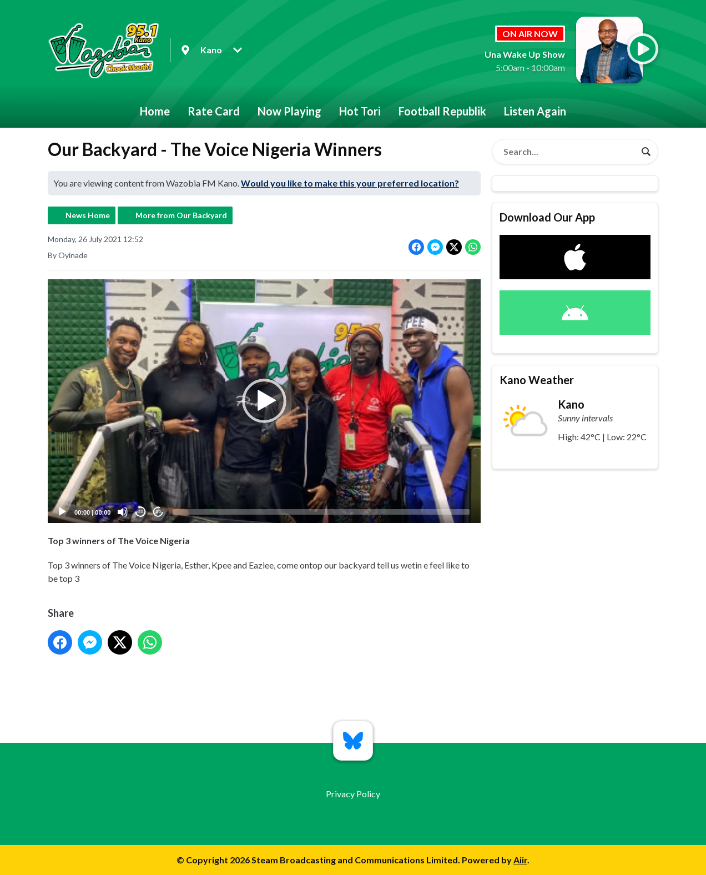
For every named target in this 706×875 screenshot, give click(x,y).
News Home (87, 215)
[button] (264, 401)
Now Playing (289, 111)
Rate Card (214, 111)
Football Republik (442, 111)
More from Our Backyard (181, 215)
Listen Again (535, 111)
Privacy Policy (353, 793)
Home (155, 111)
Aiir (520, 859)
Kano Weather (537, 379)
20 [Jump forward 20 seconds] (158, 512)
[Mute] (122, 511)
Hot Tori (360, 111)
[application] (264, 401)
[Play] (62, 511)
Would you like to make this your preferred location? (350, 183)
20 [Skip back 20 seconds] (140, 512)
